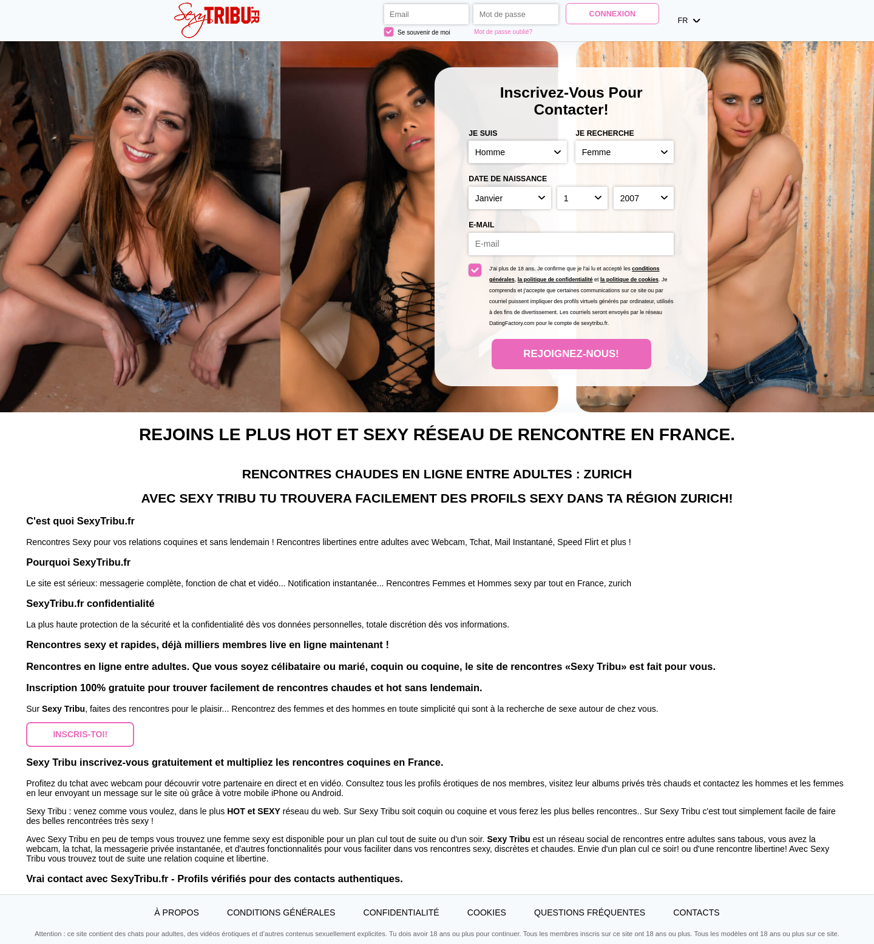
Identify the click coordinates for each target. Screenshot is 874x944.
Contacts (696, 912)
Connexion (612, 14)
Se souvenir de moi (417, 31)
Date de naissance (508, 179)
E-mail (481, 225)
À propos (176, 912)
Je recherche (604, 133)
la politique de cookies (629, 279)
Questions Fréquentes (589, 912)
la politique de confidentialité (555, 279)
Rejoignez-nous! (571, 354)
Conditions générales (281, 912)
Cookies (486, 912)
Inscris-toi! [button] (80, 734)
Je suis (483, 133)
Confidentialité (401, 912)
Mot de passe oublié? (503, 31)
